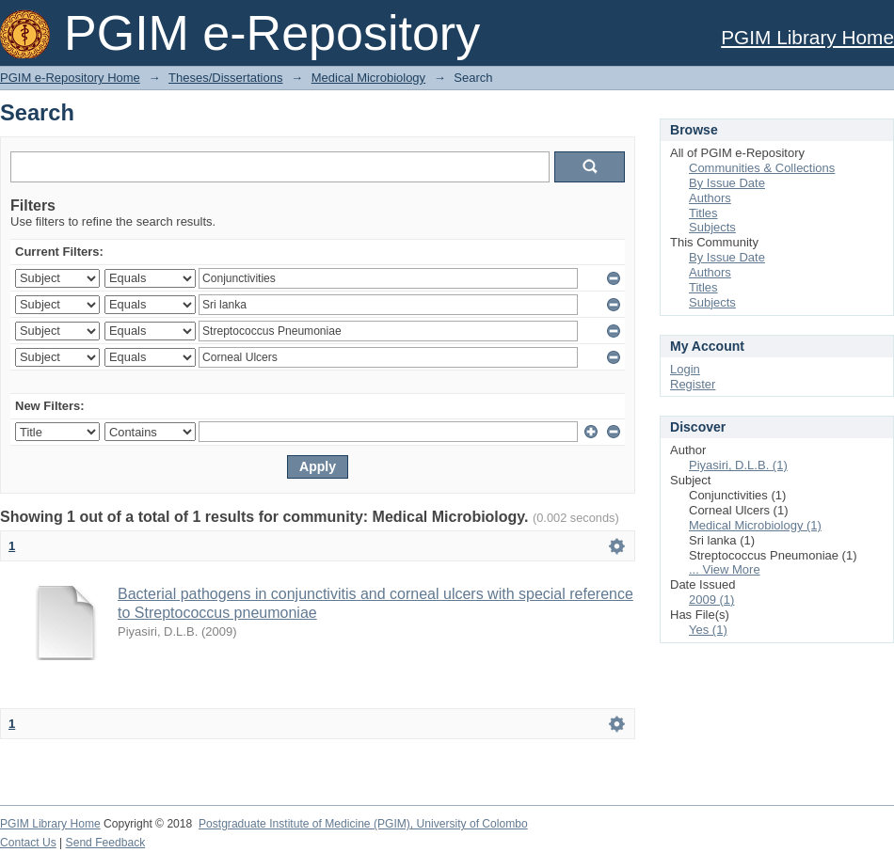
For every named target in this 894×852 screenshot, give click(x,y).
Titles (703, 213)
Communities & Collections (762, 168)
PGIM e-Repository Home (70, 78)
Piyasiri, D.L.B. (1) (738, 465)
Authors (710, 198)
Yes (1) (708, 630)
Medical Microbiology (368, 78)
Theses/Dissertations (225, 78)
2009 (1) (711, 599)
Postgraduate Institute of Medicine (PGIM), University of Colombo (363, 823)
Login (685, 369)
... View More (724, 569)
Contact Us (28, 842)
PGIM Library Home (807, 37)
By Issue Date (727, 183)
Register (692, 384)
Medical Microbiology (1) (755, 525)
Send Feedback (106, 842)
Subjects (712, 227)
